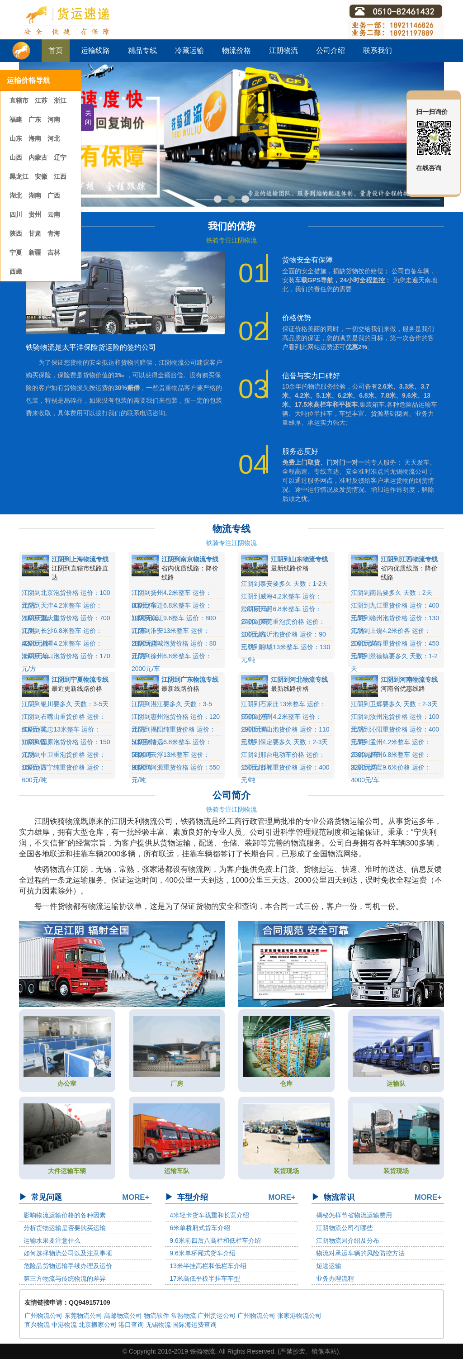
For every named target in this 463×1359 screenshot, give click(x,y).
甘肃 (34, 233)
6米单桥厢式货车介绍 (200, 1227)
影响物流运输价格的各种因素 (65, 1215)
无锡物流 (158, 1324)
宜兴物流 (37, 1324)
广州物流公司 (43, 1315)
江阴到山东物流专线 (299, 559)
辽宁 (60, 157)
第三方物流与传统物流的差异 (65, 1278)
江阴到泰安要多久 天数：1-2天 (284, 583)
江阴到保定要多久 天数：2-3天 (284, 742)
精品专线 (142, 50)
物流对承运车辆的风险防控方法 (360, 1253)
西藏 (15, 271)
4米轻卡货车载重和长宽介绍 (209, 1215)
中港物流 (64, 1324)
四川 (15, 214)
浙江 (60, 100)
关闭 (88, 117)
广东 (34, 119)
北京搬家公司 (98, 1324)
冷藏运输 (189, 50)
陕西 (15, 233)
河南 (53, 119)
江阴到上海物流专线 (80, 559)
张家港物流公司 (299, 1315)
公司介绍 (330, 50)
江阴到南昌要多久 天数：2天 (391, 592)
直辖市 (19, 100)
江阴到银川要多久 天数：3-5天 (65, 704)
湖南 (34, 195)
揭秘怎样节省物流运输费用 (354, 1215)
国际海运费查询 (194, 1324)
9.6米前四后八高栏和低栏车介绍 (215, 1240)
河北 (53, 138)
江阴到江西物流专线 (409, 559)
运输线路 (95, 50)
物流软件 (156, 1315)
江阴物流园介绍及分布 (347, 1240)
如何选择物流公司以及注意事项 (68, 1253)
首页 (55, 50)
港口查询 (131, 1324)
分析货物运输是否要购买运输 (65, 1227)
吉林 (53, 252)
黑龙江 (18, 176)
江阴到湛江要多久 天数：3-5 (172, 704)
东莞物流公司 (83, 1315)
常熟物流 (183, 1315)
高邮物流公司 (123, 1315)
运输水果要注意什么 (52, 1240)
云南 (53, 214)
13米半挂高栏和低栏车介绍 (208, 1265)
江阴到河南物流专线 (409, 679)
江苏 (42, 100)
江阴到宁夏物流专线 (80, 679)
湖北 (15, 195)
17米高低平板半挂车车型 (205, 1278)
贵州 (34, 214)
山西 (15, 157)
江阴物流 (283, 50)
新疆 (34, 252)
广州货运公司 (217, 1315)
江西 (60, 176)
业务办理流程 (335, 1278)
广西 (53, 195)
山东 (15, 138)
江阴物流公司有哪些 (344, 1227)
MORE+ (135, 1197)
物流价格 (236, 50)
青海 (53, 233)
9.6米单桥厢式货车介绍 (202, 1253)
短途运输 (328, 1265)
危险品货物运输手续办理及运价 (68, 1265)
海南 (34, 138)
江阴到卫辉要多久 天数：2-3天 (394, 704)
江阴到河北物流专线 (299, 679)
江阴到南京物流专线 (189, 559)
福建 (15, 119)
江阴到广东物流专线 (189, 679)
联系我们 (377, 50)
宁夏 (15, 252)
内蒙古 (37, 157)
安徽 (41, 176)
